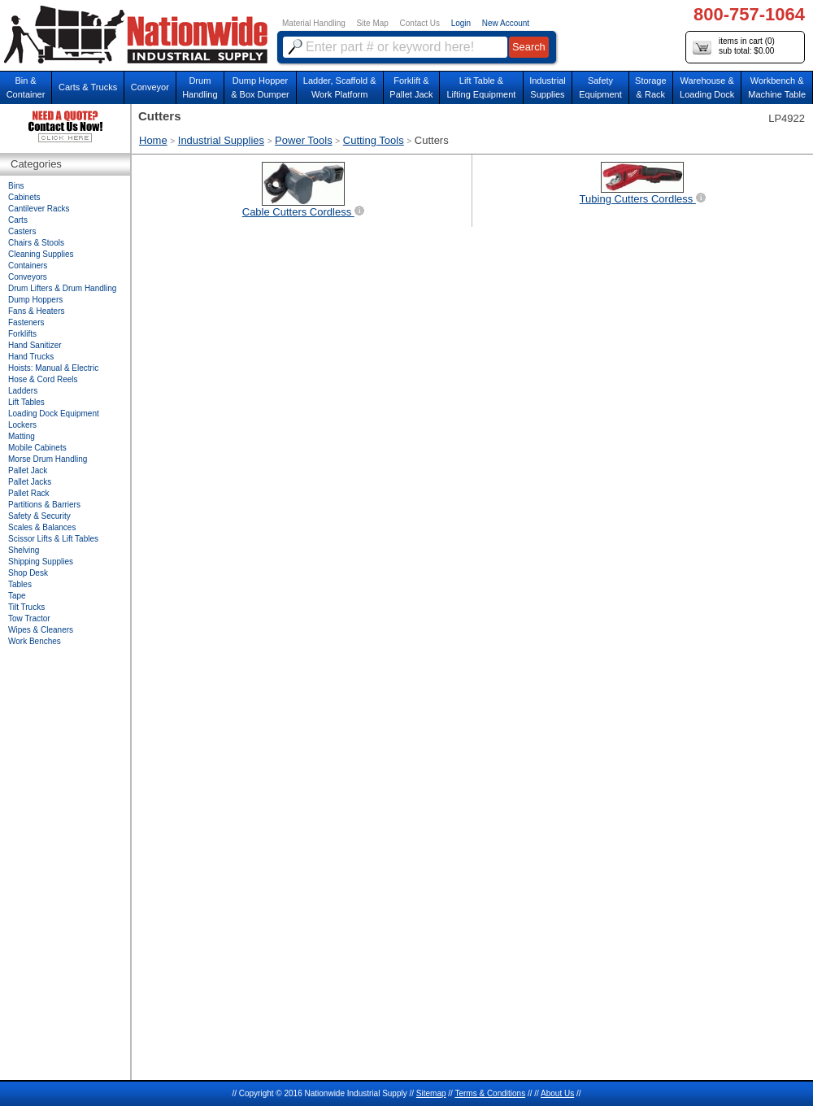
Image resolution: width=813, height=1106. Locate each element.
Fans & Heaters (36, 311)
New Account (505, 23)
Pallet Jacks (29, 481)
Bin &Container (26, 87)
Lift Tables (26, 402)
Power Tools (304, 140)
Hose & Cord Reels (43, 379)
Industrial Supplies (221, 140)
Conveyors (27, 276)
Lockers (22, 424)
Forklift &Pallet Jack (411, 87)
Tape (17, 595)
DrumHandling (199, 87)
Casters (22, 231)
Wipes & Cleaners (40, 629)
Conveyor (150, 87)
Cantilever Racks (39, 208)
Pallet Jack (27, 470)
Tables (20, 584)
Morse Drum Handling (47, 459)
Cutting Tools (373, 140)
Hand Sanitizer (35, 345)
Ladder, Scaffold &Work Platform (339, 87)
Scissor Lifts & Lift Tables (53, 538)
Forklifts (22, 333)
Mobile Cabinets (37, 447)
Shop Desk (28, 572)
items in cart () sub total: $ (734, 47)
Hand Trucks (31, 356)
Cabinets (24, 197)
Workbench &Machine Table (777, 87)
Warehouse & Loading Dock (707, 87)
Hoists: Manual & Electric (53, 368)
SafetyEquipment (600, 87)
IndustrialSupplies (547, 87)
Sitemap (431, 1093)
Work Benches (34, 641)
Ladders (22, 390)
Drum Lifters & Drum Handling (62, 288)
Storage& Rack (651, 87)
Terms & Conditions (489, 1093)
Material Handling (314, 23)
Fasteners (26, 322)
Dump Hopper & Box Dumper (260, 87)
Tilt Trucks (26, 607)
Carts (18, 220)
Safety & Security (39, 516)
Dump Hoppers (35, 299)
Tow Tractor (29, 618)
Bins (16, 185)
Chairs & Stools (36, 242)
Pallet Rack (29, 493)
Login (461, 23)
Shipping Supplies (40, 561)
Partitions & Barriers (44, 504)
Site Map (372, 23)
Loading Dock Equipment (53, 413)
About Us (557, 1093)
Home (153, 140)
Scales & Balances (42, 527)
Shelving (23, 550)
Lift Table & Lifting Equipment (480, 87)
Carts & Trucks (88, 87)
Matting (21, 436)
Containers (27, 265)
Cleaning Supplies (41, 254)
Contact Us (420, 23)
